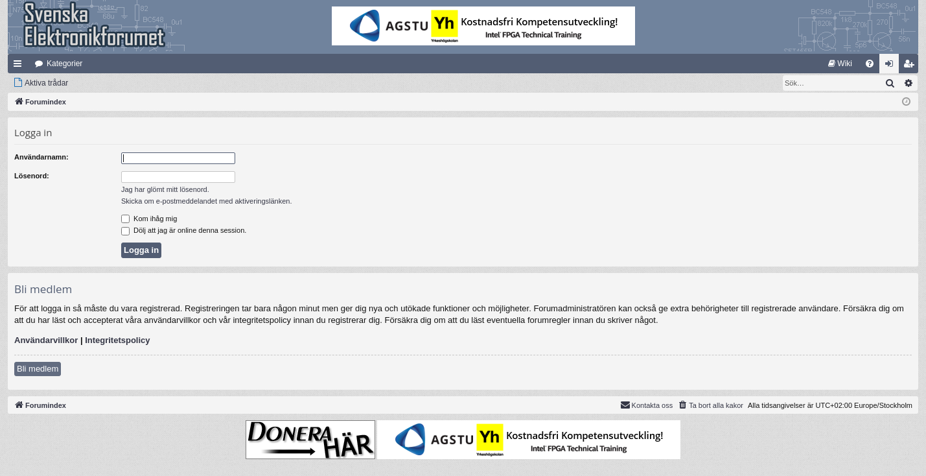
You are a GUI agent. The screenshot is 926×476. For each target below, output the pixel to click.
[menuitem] (840, 63)
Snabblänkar (20, 66)
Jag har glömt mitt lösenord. (165, 189)
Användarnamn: (41, 157)
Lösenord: (31, 176)
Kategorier (64, 63)
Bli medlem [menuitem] (911, 66)
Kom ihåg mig (149, 218)
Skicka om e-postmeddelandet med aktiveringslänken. (206, 201)
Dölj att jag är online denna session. (183, 230)
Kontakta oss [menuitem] (646, 404)
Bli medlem (37, 369)
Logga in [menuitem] (892, 66)
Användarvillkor (46, 340)
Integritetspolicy (117, 340)
